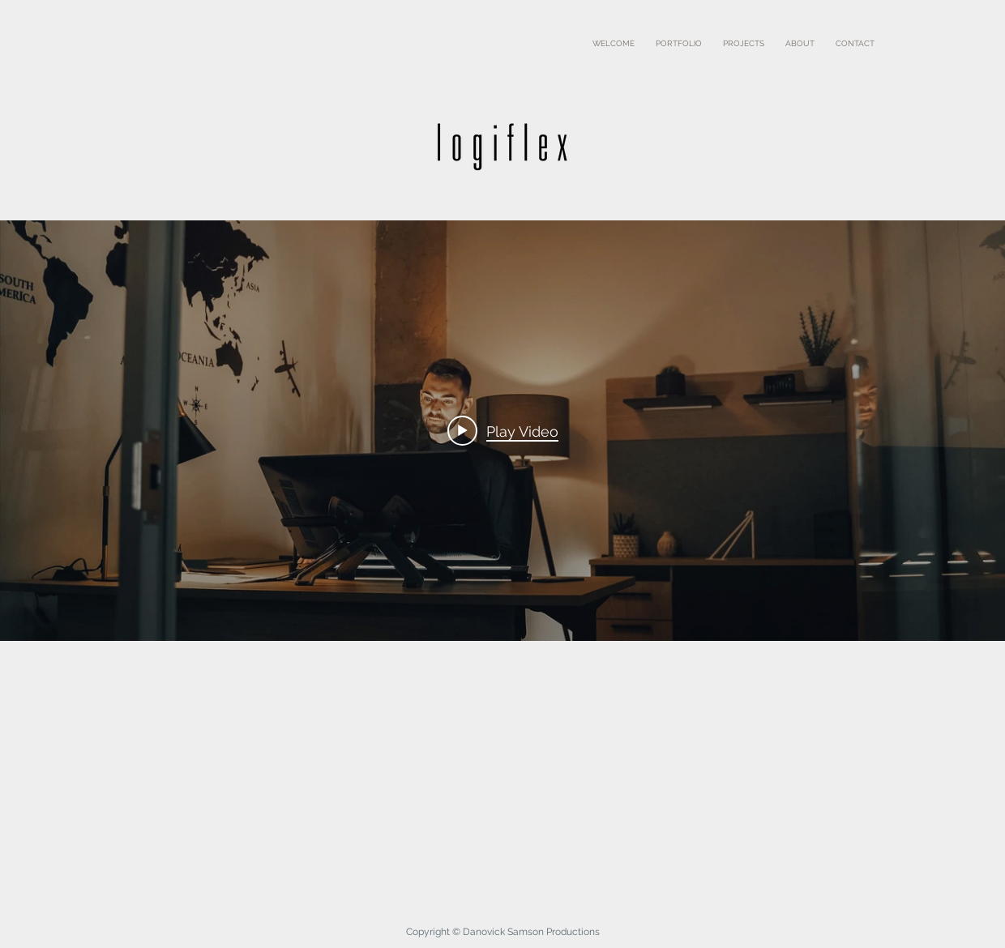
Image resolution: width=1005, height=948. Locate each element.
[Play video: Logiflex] (502, 430)
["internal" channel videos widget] (502, 430)
